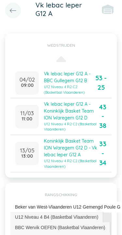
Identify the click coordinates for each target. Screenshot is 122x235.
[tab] (56, 217)
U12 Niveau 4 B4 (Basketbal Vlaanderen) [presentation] (56, 217)
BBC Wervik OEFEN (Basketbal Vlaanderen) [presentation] (60, 227)
